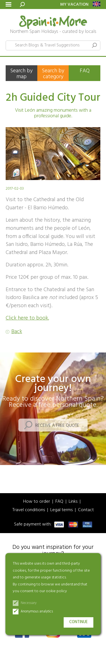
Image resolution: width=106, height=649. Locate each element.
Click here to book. (27, 318)
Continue (78, 622)
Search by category (53, 74)
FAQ (85, 71)
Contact (86, 510)
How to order (36, 502)
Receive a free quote (57, 425)
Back (16, 332)
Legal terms (61, 510)
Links (73, 502)
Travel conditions (28, 510)
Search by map (21, 74)
